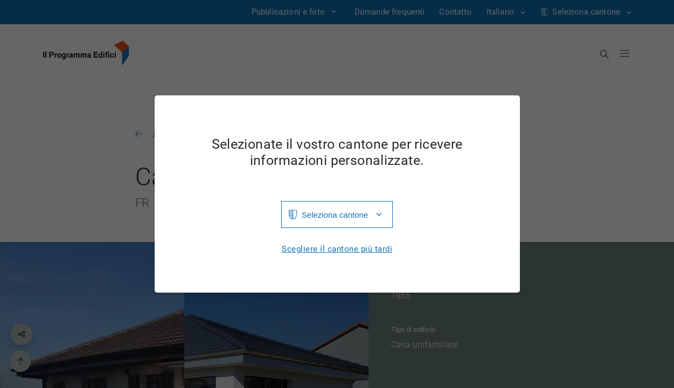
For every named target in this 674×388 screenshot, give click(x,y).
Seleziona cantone (335, 214)
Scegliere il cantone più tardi (337, 249)
